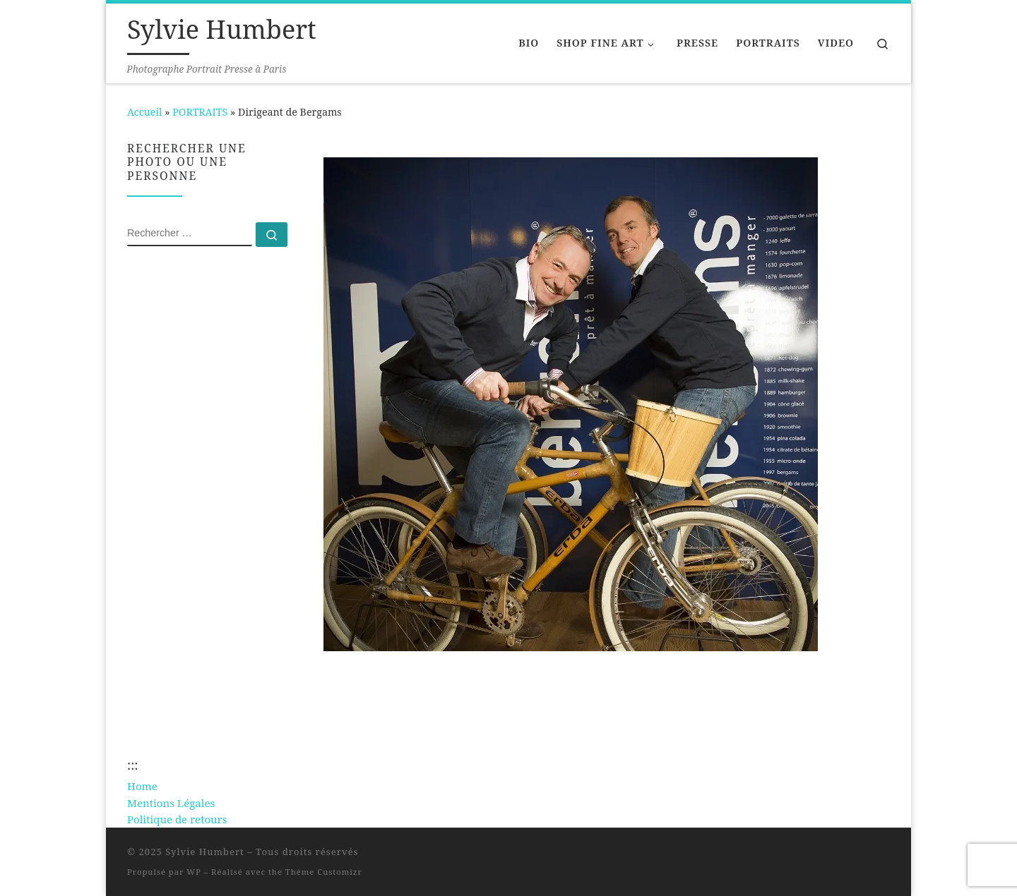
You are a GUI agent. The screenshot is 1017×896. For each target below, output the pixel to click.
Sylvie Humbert (204, 851)
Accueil (144, 112)
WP (193, 871)
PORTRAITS (199, 112)
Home (142, 786)
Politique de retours (177, 819)
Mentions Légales (171, 803)
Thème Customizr (323, 871)
